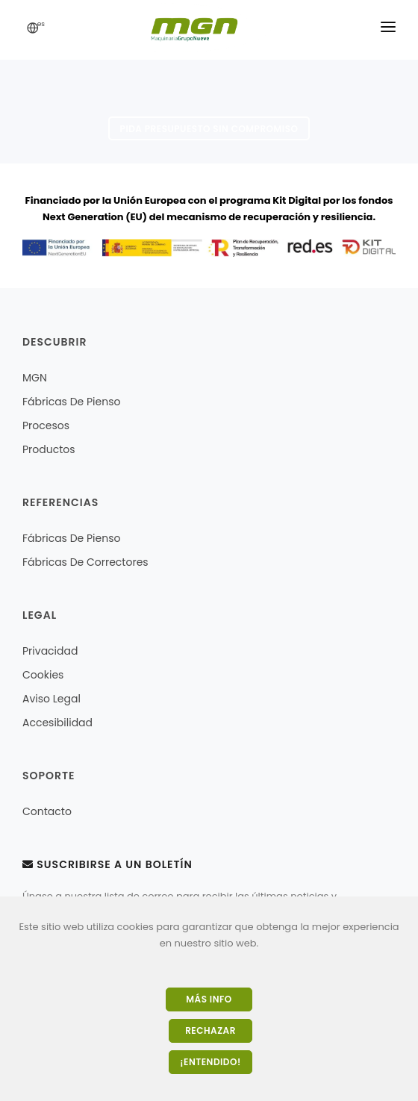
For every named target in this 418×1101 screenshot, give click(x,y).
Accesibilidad (57, 722)
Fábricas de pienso (71, 401)
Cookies (42, 674)
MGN (34, 377)
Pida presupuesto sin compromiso (209, 128)
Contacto (47, 811)
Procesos (45, 425)
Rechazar (210, 1030)
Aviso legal (51, 698)
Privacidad (50, 650)
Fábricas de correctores (85, 562)
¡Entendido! (210, 1061)
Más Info (208, 999)
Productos (48, 449)
